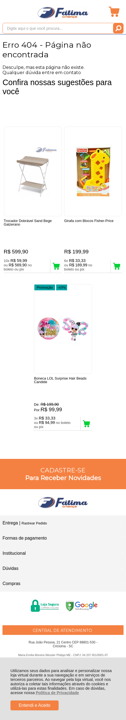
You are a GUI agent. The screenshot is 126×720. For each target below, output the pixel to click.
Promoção (45, 287)
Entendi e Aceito (35, 705)
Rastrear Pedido (34, 523)
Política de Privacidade (57, 693)
